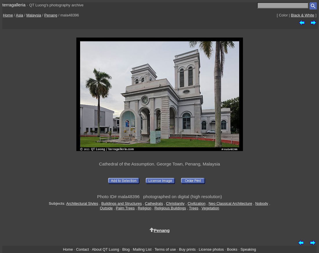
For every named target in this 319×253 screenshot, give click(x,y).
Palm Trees (125, 208)
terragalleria (13, 4)
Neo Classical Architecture (230, 203)
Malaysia (33, 15)
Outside (106, 208)
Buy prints (187, 249)
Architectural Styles (82, 203)
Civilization (197, 203)
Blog (126, 249)
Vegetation (210, 208)
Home (8, 15)
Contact (82, 249)
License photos (211, 249)
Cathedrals (154, 203)
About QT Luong (105, 249)
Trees (194, 208)
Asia (19, 15)
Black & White (302, 15)
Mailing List (142, 249)
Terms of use (165, 249)
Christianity (175, 203)
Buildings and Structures (121, 203)
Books (232, 249)
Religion (145, 208)
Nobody (261, 203)
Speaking (248, 249)
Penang (50, 15)
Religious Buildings (170, 208)
